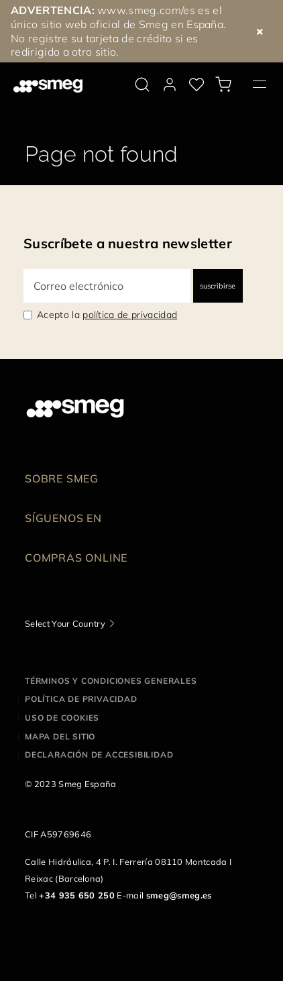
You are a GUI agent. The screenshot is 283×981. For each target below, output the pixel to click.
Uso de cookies (62, 718)
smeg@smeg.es (179, 895)
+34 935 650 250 (77, 895)
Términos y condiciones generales (111, 681)
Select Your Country (65, 623)
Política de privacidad (81, 699)
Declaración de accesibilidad (99, 755)
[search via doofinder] (142, 84)
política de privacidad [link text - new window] (129, 315)
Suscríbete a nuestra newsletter (127, 243)
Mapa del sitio (60, 736)
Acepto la (107, 315)
